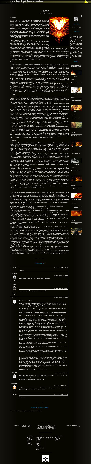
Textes (40, 436)
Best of (38, 443)
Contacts (29, 438)
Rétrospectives (40, 448)
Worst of (38, 444)
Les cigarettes (76, 118)
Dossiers (38, 440)
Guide (28, 437)
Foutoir (28, 443)
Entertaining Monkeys (58, 439)
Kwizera (43, 13)
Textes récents (49, 437)
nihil (14, 284)
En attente (38, 438)
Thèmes (72, 27)
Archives (38, 445)
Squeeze (57, 440)
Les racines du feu (76, 135)
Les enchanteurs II (76, 82)
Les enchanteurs (76, 100)
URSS (47, 438)
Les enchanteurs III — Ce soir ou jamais (76, 66)
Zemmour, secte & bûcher (76, 206)
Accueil (31, 436)
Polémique (78, 27)
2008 (76, 28)
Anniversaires (39, 446)
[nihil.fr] (57, 437)
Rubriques (38, 439)
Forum (28, 440)
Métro (76, 223)
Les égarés (45, 10)
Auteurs (38, 449)
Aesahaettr (49, 13)
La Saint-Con (30, 439)
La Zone (27, 1)
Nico (78, 129)
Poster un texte (40, 437)
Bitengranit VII (76, 153)
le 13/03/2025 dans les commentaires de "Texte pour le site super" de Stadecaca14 (46, 428)
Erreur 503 (29, 444)
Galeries (29, 442)
